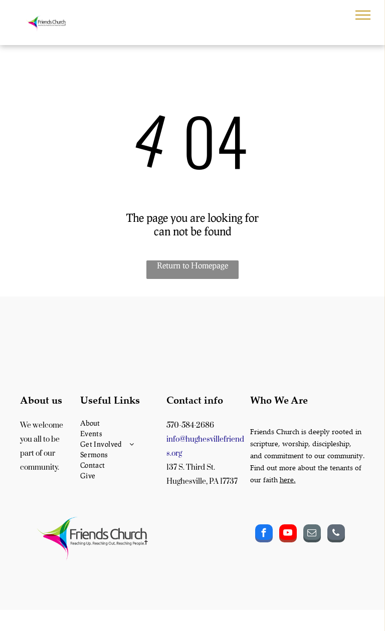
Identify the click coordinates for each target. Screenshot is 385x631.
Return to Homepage (192, 265)
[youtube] (288, 534)
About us (41, 400)
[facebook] (264, 534)
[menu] (363, 15)
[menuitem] (120, 423)
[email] (312, 534)
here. (288, 479)
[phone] (336, 534)
